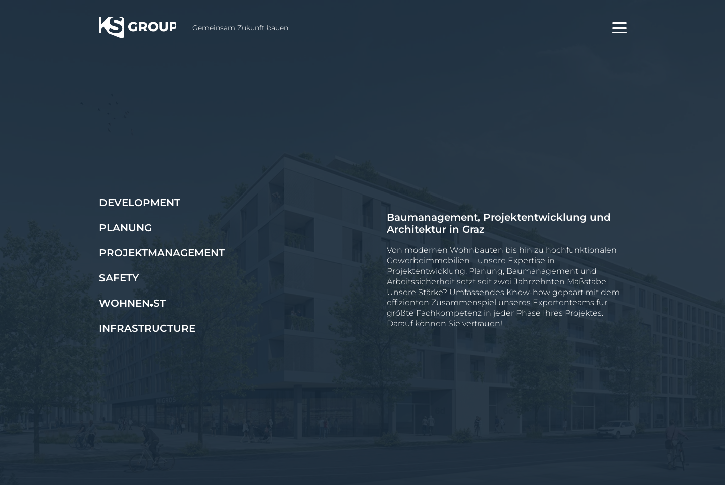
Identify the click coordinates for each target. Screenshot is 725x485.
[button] (619, 28)
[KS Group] (138, 27)
